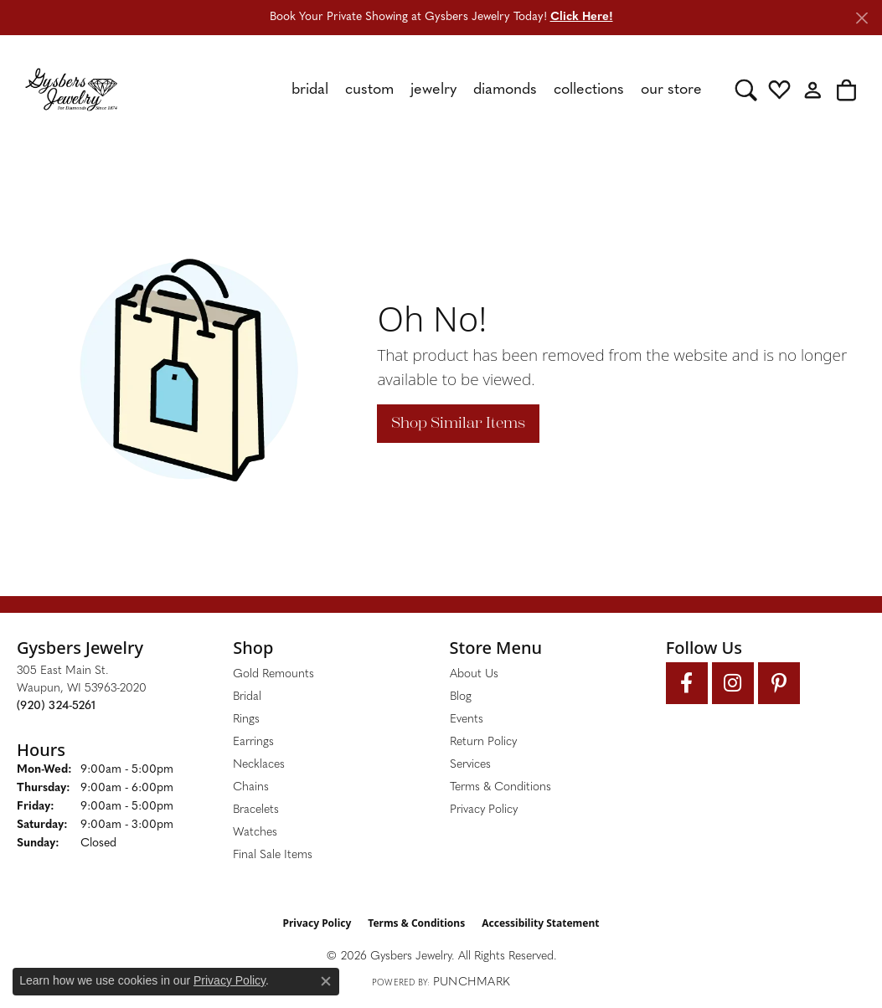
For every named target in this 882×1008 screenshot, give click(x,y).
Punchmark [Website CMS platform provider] (471, 982)
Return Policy (483, 742)
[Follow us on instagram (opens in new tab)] (733, 683)
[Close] (861, 18)
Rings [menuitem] (246, 719)
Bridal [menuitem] (247, 697)
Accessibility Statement (540, 923)
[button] (745, 89)
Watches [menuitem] (255, 832)
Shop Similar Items (458, 423)
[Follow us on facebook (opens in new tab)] (687, 683)
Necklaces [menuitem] (259, 765)
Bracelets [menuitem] (256, 810)
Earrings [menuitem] (253, 742)
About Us (474, 674)
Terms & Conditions (500, 787)
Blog (461, 697)
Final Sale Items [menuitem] (272, 855)
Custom (369, 90)
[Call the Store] (56, 706)
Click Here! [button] (581, 17)
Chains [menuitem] (251, 787)
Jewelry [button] (433, 90)
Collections (589, 90)
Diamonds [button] (505, 90)
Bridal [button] (309, 90)
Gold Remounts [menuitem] (273, 674)
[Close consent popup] (326, 981)
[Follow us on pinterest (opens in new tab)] (779, 683)
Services (470, 765)
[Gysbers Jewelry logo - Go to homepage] (71, 89)
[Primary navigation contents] (426, 89)
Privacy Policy (484, 810)
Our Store (671, 90)
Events (466, 719)
